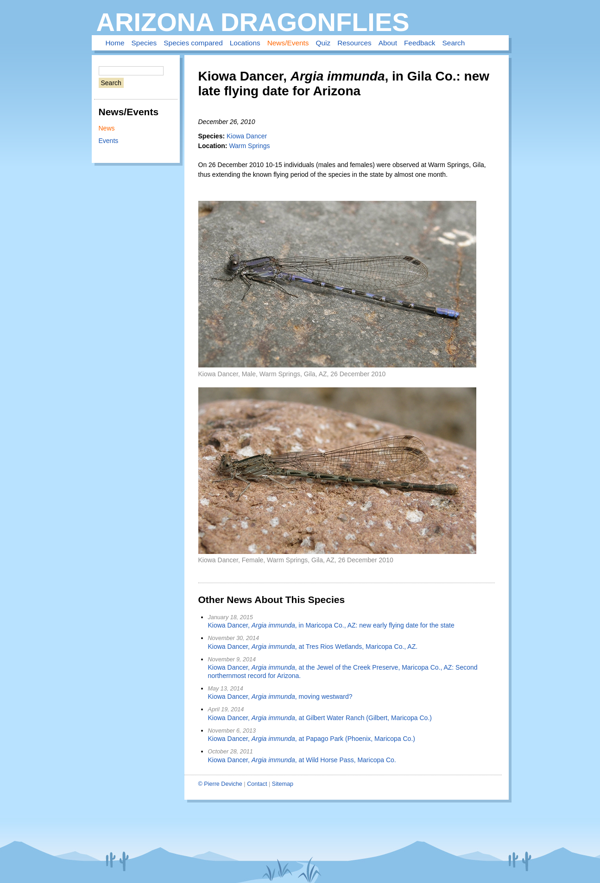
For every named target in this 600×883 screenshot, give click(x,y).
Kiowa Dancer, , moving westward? (280, 696)
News (107, 128)
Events (109, 140)
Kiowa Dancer (247, 136)
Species (144, 43)
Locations (245, 43)
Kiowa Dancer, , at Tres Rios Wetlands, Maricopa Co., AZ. (313, 646)
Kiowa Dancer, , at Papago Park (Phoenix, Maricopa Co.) (311, 738)
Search (453, 43)
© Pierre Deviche (220, 784)
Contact (257, 784)
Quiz (323, 43)
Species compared (193, 43)
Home (115, 43)
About (388, 43)
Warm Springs (249, 145)
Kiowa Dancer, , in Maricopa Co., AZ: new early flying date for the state (331, 625)
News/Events (288, 43)
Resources (354, 43)
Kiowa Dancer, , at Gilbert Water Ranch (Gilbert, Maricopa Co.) (320, 717)
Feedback (420, 43)
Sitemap (282, 784)
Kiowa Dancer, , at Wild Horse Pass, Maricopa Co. (302, 760)
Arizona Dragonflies (253, 22)
